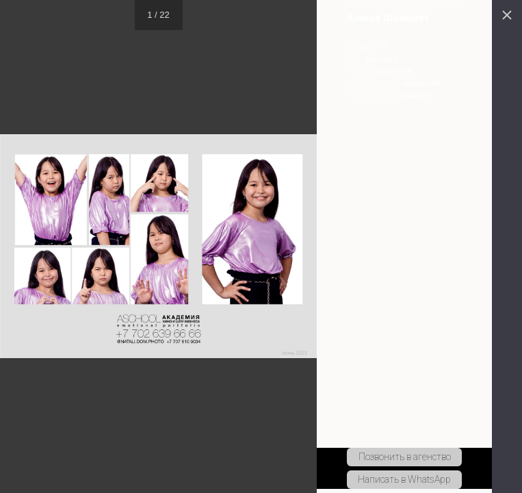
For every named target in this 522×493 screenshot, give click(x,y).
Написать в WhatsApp (404, 479)
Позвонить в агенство (404, 456)
